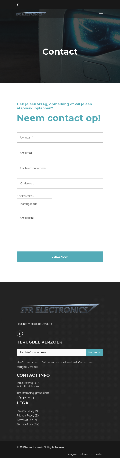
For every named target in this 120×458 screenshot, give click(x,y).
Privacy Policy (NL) (28, 411)
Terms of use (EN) (28, 424)
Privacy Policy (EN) (28, 415)
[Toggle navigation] (101, 13)
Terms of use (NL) (28, 420)
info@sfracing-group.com (33, 393)
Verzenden (60, 256)
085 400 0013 (25, 397)
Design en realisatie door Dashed (85, 454)
